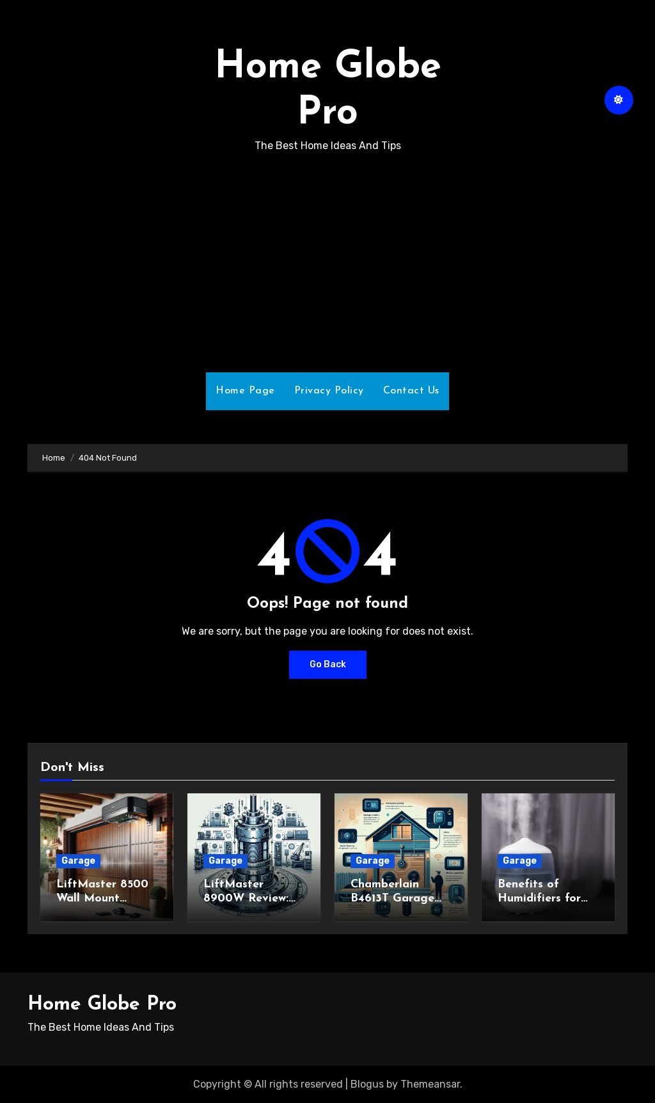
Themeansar (430, 1084)
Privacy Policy (329, 391)
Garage (78, 860)
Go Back (328, 664)
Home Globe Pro (102, 1005)
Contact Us (411, 391)
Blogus (367, 1084)
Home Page (245, 391)
